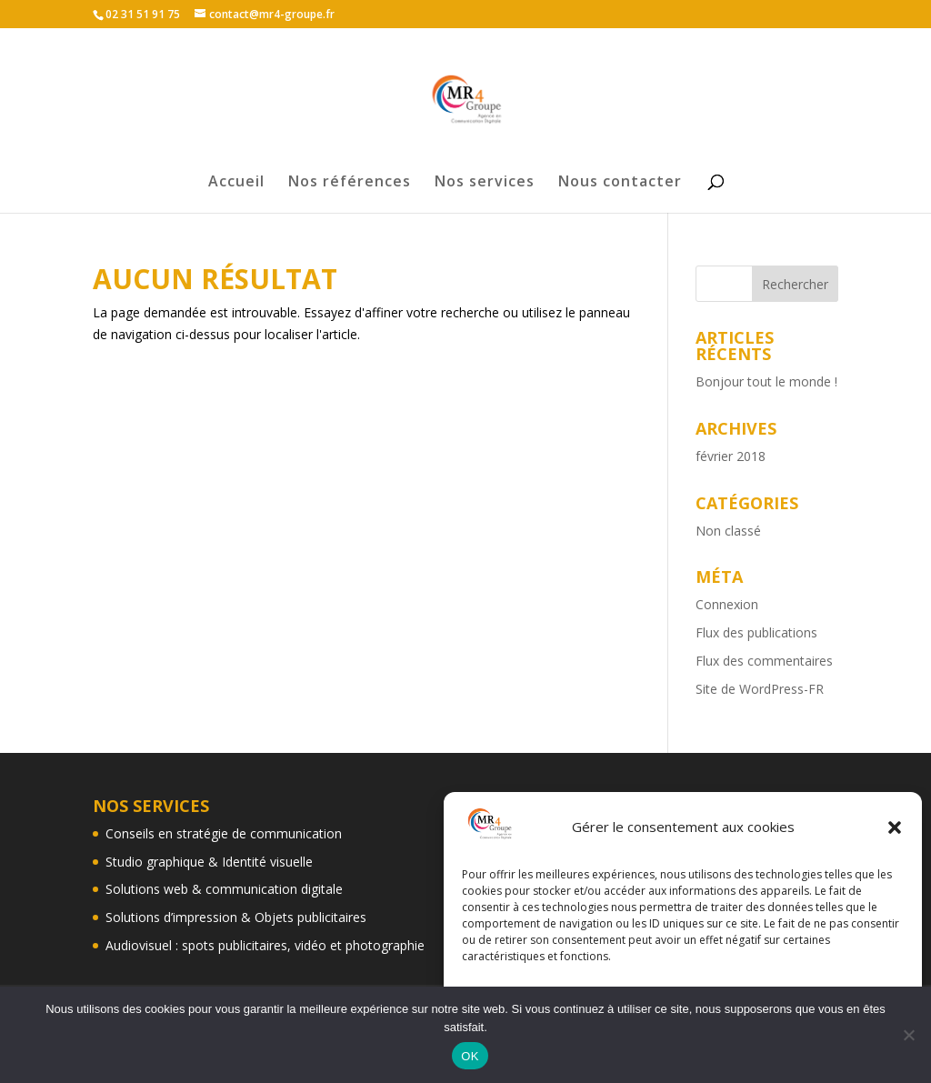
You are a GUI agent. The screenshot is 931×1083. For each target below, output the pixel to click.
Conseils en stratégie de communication (223, 833)
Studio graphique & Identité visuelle (209, 861)
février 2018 (731, 456)
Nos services (485, 183)
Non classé (728, 530)
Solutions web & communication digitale (224, 888)
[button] (895, 827)
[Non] (908, 1035)
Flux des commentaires (764, 660)
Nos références (349, 183)
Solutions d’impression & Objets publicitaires (235, 917)
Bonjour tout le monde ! (766, 381)
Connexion (727, 604)
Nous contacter (620, 183)
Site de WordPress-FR (760, 688)
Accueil (236, 183)
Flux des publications (756, 632)
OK (469, 1056)
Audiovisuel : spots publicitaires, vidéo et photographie (265, 945)
